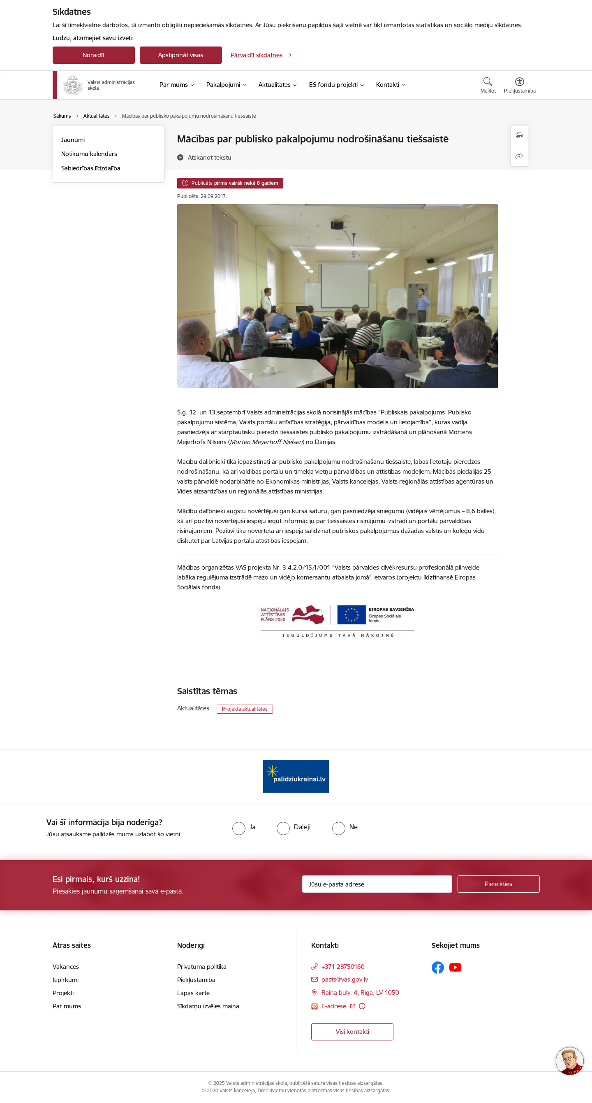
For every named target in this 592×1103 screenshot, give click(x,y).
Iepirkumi (66, 980)
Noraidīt (93, 55)
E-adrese (334, 1006)
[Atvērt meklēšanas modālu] (488, 86)
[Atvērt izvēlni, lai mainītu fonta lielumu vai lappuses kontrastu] (520, 86)
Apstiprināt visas (180, 55)
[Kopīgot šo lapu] (519, 156)
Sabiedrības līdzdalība (90, 168)
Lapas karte (193, 993)
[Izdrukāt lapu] (519, 136)
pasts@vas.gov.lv (344, 979)
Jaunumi (73, 140)
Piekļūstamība (196, 980)
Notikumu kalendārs (89, 154)
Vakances (66, 966)
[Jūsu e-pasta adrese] (377, 884)
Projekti (63, 993)
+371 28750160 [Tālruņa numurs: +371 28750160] (343, 966)
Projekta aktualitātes (245, 709)
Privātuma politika (202, 966)
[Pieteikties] (499, 884)
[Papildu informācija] (362, 1006)
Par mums (67, 1006)
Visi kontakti (352, 1032)
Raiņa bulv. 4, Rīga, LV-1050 (360, 992)
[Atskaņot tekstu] (209, 157)
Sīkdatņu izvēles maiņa (208, 1006)
